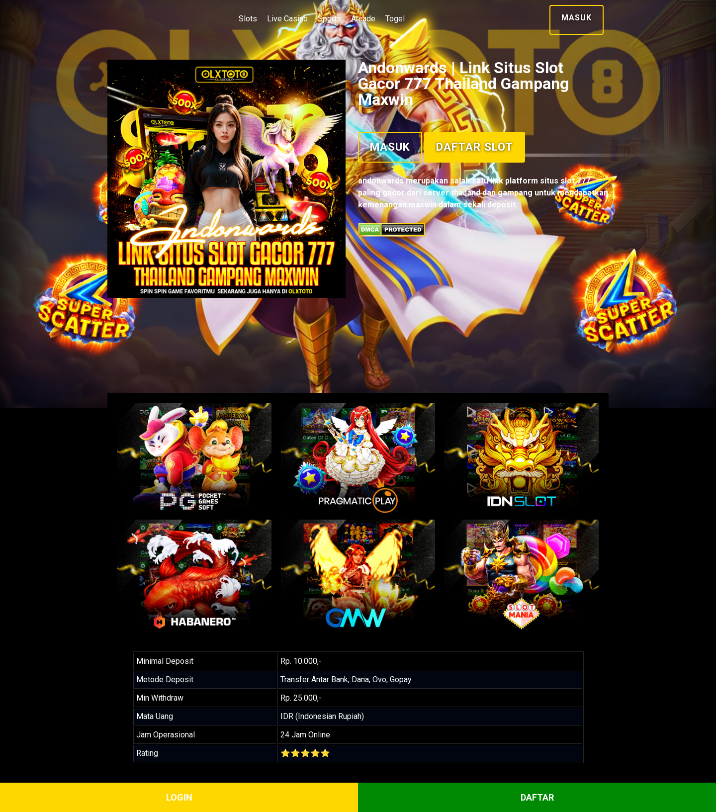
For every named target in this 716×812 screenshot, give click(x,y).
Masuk (576, 17)
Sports (329, 18)
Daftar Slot (474, 146)
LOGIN (179, 797)
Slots (248, 18)
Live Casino (287, 18)
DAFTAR (537, 797)
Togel (395, 18)
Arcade (363, 18)
